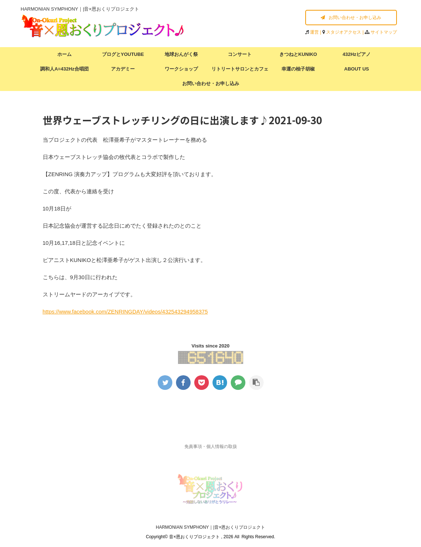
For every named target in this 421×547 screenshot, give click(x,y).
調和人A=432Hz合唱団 (64, 69)
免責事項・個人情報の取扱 (210, 446)
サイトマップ (384, 32)
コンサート (240, 54)
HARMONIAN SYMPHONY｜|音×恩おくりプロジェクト (210, 527)
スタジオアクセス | (345, 32)
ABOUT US (356, 69)
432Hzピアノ (356, 54)
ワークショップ (181, 69)
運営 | (316, 32)
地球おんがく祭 (181, 54)
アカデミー (123, 69)
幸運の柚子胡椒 (298, 69)
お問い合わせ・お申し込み (351, 17)
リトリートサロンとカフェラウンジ (239, 71)
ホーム (64, 54)
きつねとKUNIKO (298, 54)
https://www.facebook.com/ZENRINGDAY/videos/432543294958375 (125, 311)
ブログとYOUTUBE (123, 54)
